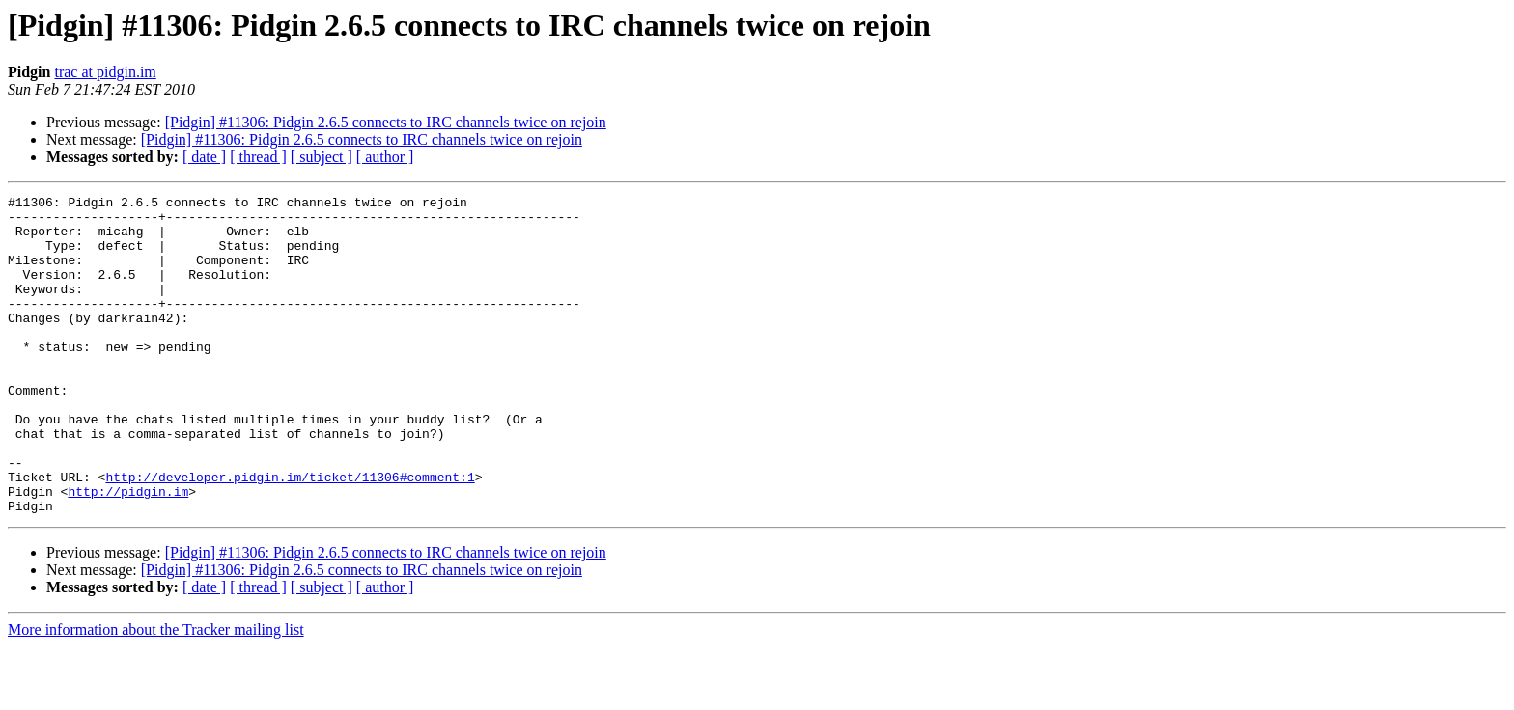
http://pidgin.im (128, 551)
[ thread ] (258, 157)
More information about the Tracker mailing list (156, 693)
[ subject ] (321, 157)
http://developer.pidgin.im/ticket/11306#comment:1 (289, 534)
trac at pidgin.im (104, 72)
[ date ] (204, 157)
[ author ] (385, 157)
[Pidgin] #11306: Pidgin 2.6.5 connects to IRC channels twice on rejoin (385, 122)
